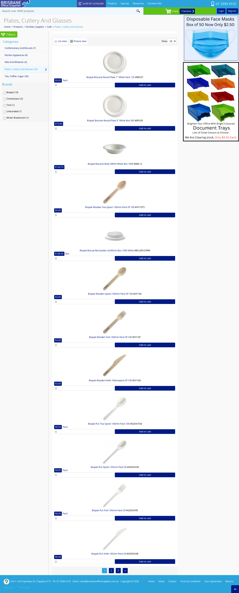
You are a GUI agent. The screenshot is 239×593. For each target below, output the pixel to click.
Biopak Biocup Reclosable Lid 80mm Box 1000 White (107, 250)
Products (18, 26)
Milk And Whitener (16, 62)
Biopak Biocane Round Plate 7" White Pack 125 (110, 77)
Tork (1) (11, 105)
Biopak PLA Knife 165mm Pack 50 (108, 553)
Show (164, 41)
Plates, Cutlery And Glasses (69, 26)
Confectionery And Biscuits (20, 48)
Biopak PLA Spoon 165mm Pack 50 (109, 467)
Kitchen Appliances (16, 55)
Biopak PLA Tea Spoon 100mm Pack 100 (109, 423)
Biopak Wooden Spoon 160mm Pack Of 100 (110, 293)
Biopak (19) (12, 92)
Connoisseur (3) (15, 98)
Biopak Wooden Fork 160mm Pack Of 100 (110, 337)
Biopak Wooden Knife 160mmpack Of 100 (110, 380)
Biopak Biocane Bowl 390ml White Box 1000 (110, 163)
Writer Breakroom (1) (18, 117)
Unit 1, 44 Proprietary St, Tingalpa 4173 (27, 581)
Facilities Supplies (35, 26)
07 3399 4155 (226, 3)
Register (232, 11)
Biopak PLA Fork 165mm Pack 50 (109, 510)
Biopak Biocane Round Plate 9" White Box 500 (110, 120)
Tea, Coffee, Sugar (17, 76)
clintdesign (24, 587)
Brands (7, 84)
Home (7, 26)
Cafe (49, 26)
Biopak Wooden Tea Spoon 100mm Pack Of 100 (109, 207)
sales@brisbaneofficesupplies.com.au (99, 581)
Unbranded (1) (14, 111)
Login (221, 11)
